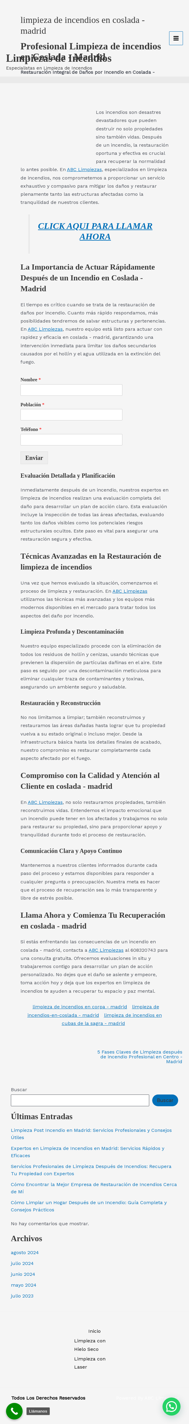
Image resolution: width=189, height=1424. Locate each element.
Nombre (30, 379)
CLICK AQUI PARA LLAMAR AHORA (95, 231)
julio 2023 (22, 1296)
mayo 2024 (23, 1285)
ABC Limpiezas (84, 169)
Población (32, 404)
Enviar (34, 457)
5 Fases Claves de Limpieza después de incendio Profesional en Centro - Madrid (139, 1057)
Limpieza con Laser (90, 1363)
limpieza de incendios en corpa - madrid (80, 1007)
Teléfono (31, 429)
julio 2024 (22, 1263)
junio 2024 (23, 1274)
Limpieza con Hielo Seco (90, 1345)
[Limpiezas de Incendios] (24, 23)
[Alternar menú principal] (176, 32)
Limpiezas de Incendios (59, 47)
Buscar (19, 1089)
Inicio (94, 1331)
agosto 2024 (25, 1252)
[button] (171, 1406)
